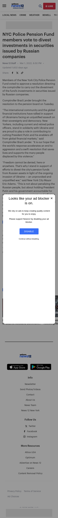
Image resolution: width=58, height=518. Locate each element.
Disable (29, 231)
